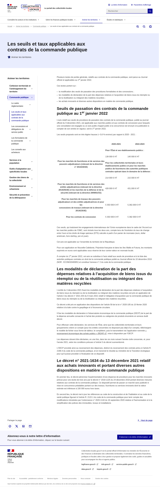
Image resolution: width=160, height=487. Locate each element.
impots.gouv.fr (103, 469)
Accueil (9, 26)
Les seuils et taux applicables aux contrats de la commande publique (20, 116)
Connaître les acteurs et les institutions (21, 20)
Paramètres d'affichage (142, 5)
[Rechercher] (127, 11)
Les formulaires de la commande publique (19, 141)
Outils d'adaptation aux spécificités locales (20, 170)
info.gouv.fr (106, 464)
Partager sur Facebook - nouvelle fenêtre (9, 426)
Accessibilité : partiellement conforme (31, 478)
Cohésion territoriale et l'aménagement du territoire (20, 89)
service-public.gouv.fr (125, 464)
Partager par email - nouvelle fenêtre (30, 426)
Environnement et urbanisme (17, 187)
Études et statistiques (115, 20)
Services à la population (15, 161)
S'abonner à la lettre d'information (133, 437)
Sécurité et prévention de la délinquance (19, 196)
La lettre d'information (119, 5)
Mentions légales (52, 478)
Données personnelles (69, 478)
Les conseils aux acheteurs (18, 150)
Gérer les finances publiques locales (59, 20)
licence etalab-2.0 (87, 484)
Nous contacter (86, 478)
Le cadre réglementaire (17, 104)
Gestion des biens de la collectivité (19, 178)
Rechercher (150, 11)
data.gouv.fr (86, 469)
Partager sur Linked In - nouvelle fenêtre (23, 426)
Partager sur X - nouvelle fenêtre (16, 426)
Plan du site (11, 478)
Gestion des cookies (101, 478)
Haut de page (146, 420)
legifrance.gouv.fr (88, 464)
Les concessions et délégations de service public (19, 129)
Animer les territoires (90, 20)
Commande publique (39, 26)
